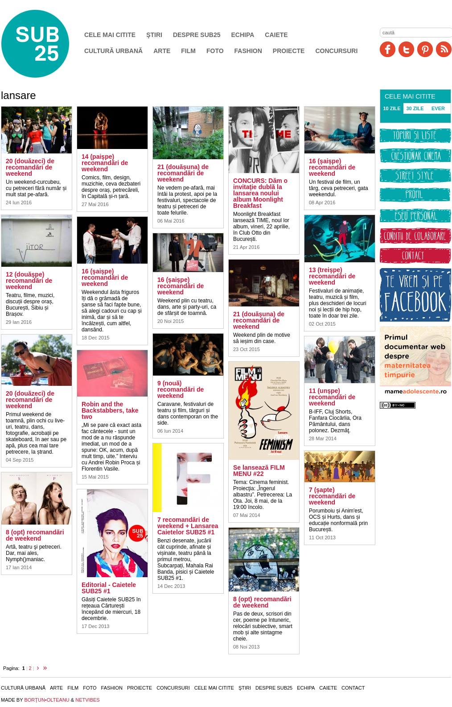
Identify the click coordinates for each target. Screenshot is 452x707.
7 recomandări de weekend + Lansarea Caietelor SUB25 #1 (187, 526)
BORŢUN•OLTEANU (46, 700)
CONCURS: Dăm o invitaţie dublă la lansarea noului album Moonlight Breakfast (260, 193)
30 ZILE (414, 108)
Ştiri (154, 34)
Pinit (425, 49)
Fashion (248, 50)
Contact (353, 687)
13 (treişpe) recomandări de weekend (332, 276)
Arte (161, 50)
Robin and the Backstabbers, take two (110, 410)
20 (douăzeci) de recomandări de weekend (30, 167)
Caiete (276, 34)
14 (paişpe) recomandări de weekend (105, 163)
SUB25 (45, 43)
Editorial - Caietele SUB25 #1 (109, 588)
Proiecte (289, 50)
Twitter (406, 49)
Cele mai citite (110, 34)
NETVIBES (87, 700)
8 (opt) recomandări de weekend (35, 535)
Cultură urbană (113, 50)
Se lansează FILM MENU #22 (259, 470)
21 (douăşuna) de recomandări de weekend (258, 320)
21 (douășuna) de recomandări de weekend (183, 173)
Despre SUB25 (197, 34)
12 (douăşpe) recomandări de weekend (29, 280)
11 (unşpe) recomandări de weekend (332, 397)
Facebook (387, 49)
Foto (215, 50)
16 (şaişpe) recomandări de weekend (105, 277)
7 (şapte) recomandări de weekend (332, 496)
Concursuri (336, 50)
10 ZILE (391, 108)
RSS (444, 49)
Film (188, 50)
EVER (438, 108)
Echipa (243, 34)
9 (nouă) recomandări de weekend (180, 389)
